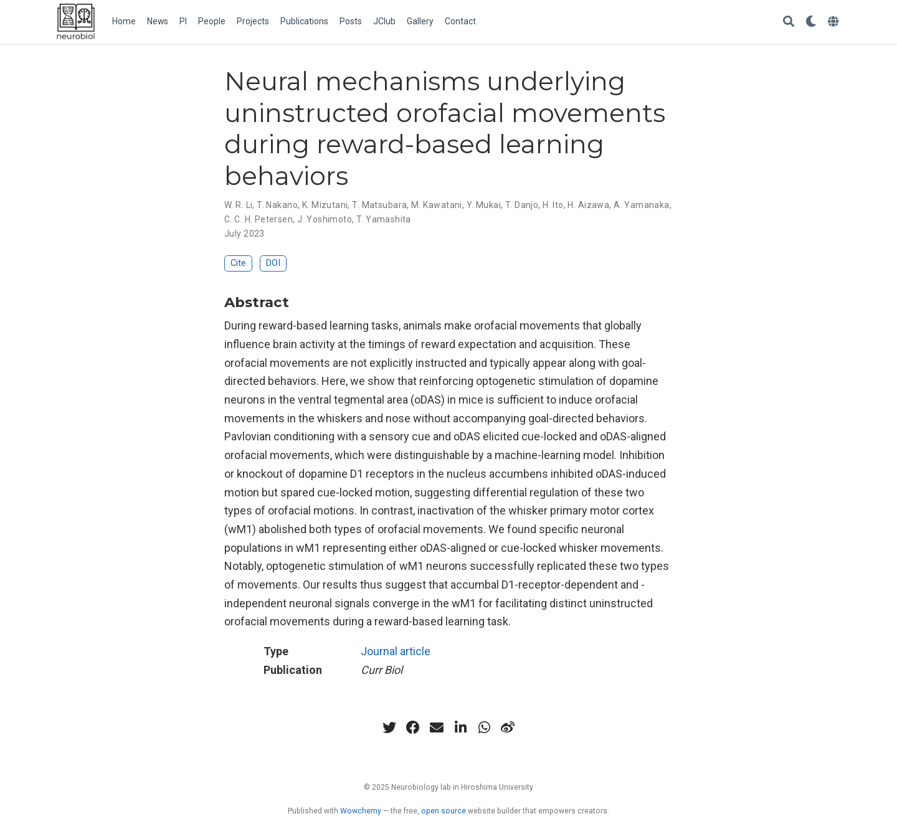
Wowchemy (360, 811)
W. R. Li (238, 205)
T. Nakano (277, 205)
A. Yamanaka (642, 205)
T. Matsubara (379, 205)
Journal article (395, 651)
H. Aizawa (588, 205)
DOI (273, 263)
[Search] (788, 22)
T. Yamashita (383, 219)
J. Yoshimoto (324, 219)
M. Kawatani (436, 205)
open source (443, 811)
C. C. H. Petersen (258, 219)
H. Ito (553, 205)
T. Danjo (521, 205)
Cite (238, 263)
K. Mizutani (325, 205)
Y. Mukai (484, 205)
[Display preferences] (811, 22)
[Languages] (835, 22)
